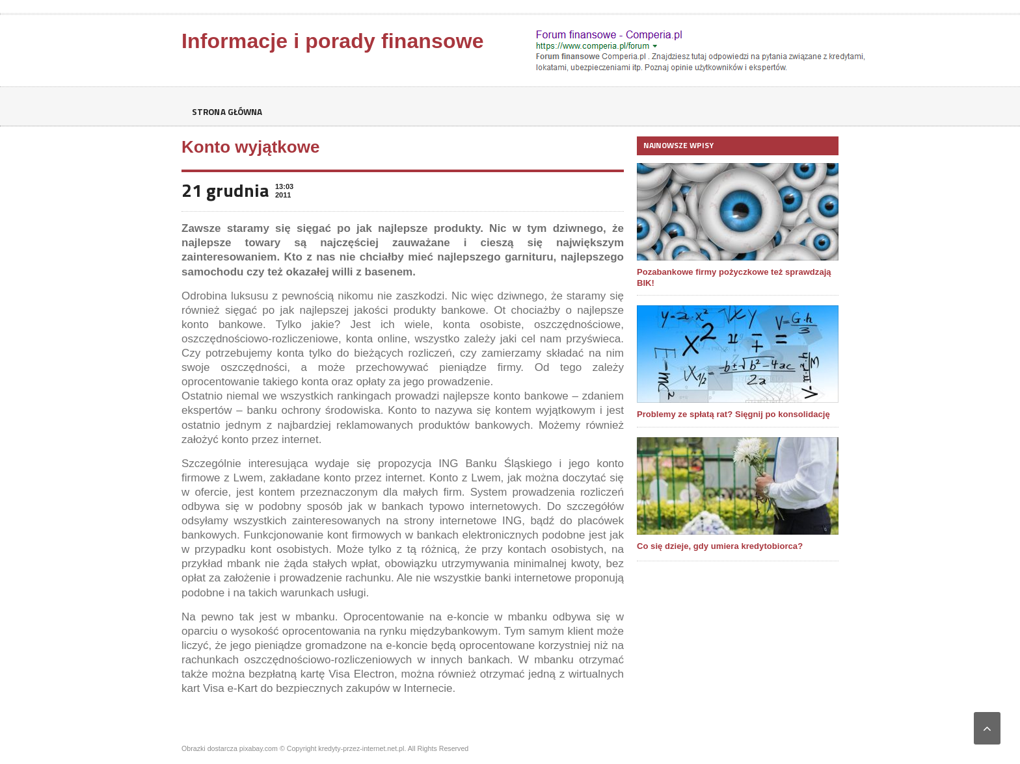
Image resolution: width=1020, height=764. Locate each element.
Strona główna (229, 112)
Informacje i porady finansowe (331, 41)
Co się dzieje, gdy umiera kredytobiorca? (719, 546)
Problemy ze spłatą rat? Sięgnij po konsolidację (732, 414)
